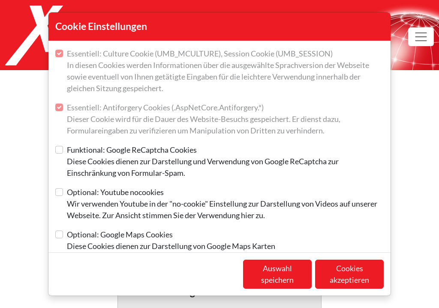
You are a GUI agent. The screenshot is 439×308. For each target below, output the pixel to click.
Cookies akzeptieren (349, 274)
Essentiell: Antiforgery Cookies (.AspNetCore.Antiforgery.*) (225, 119)
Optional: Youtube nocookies (225, 204)
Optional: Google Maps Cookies (171, 241)
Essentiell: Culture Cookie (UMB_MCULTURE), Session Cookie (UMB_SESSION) (225, 71)
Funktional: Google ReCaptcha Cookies (225, 162)
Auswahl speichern (277, 274)
